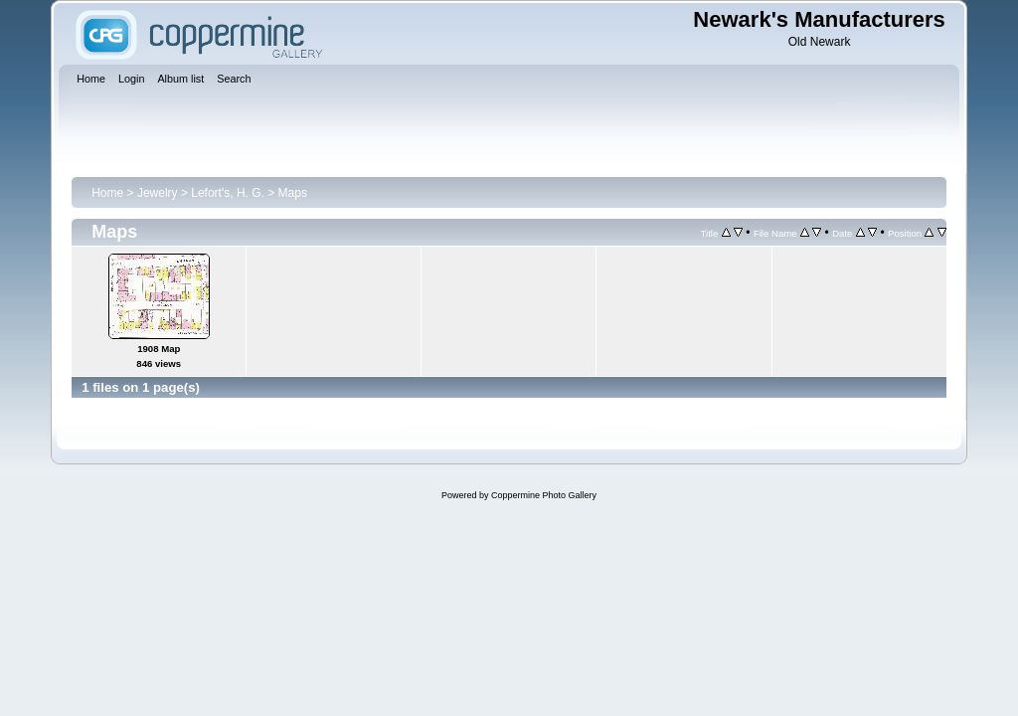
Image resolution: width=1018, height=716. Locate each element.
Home (107, 193)
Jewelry (157, 193)
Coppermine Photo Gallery (543, 495)
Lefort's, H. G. (227, 193)
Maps (292, 193)
